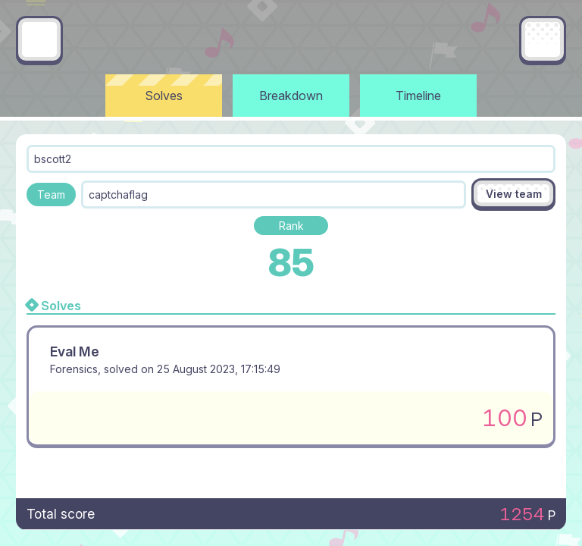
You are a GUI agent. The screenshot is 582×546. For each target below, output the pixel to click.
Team (51, 194)
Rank (291, 225)
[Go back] (39, 39)
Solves (164, 95)
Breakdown (291, 95)
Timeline (418, 95)
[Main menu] (542, 39)
